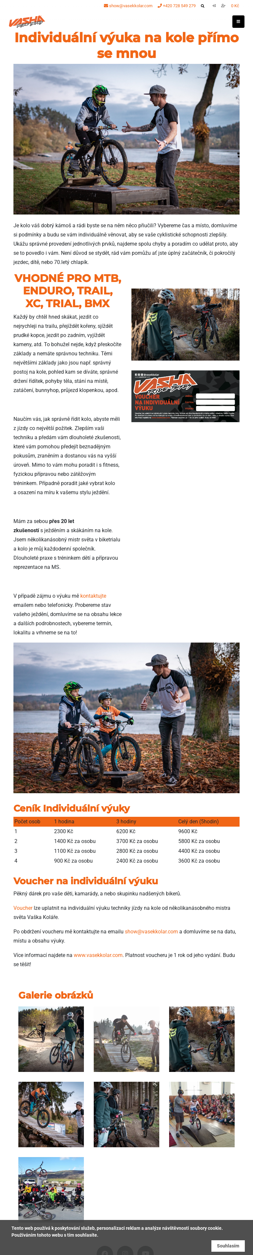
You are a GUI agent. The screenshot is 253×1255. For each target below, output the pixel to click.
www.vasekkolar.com (98, 955)
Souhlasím (228, 1245)
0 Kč (235, 5)
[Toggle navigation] (238, 21)
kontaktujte (93, 596)
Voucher (22, 908)
